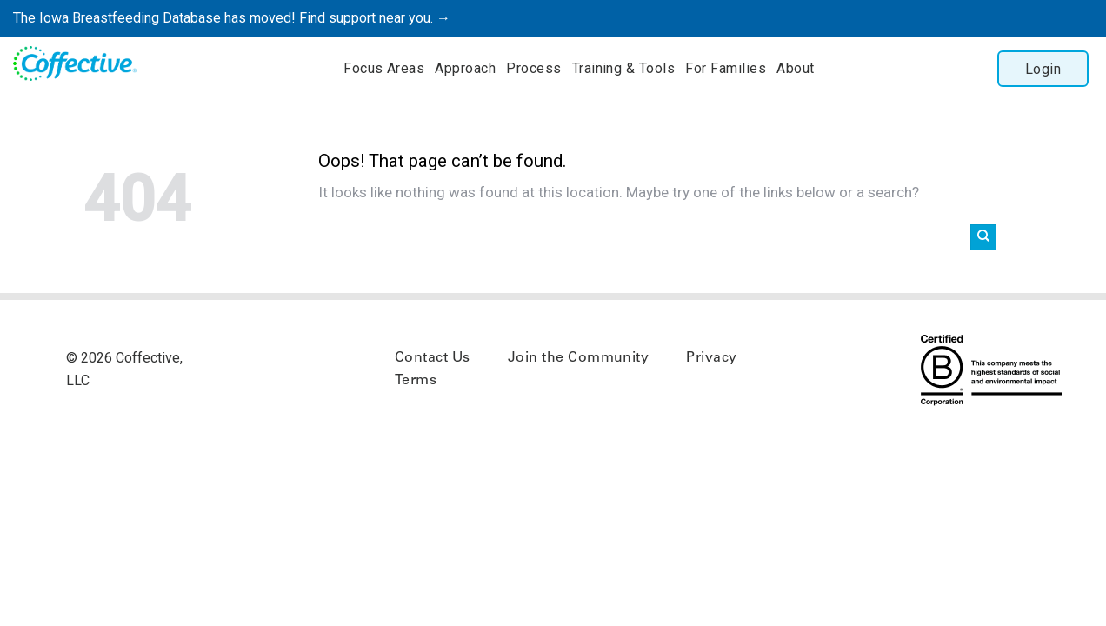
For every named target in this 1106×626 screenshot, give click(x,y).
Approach (465, 68)
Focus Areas (383, 68)
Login (1043, 69)
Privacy (711, 358)
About (795, 68)
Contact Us (432, 358)
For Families (725, 68)
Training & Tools (624, 68)
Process (533, 68)
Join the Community (579, 358)
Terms (415, 381)
